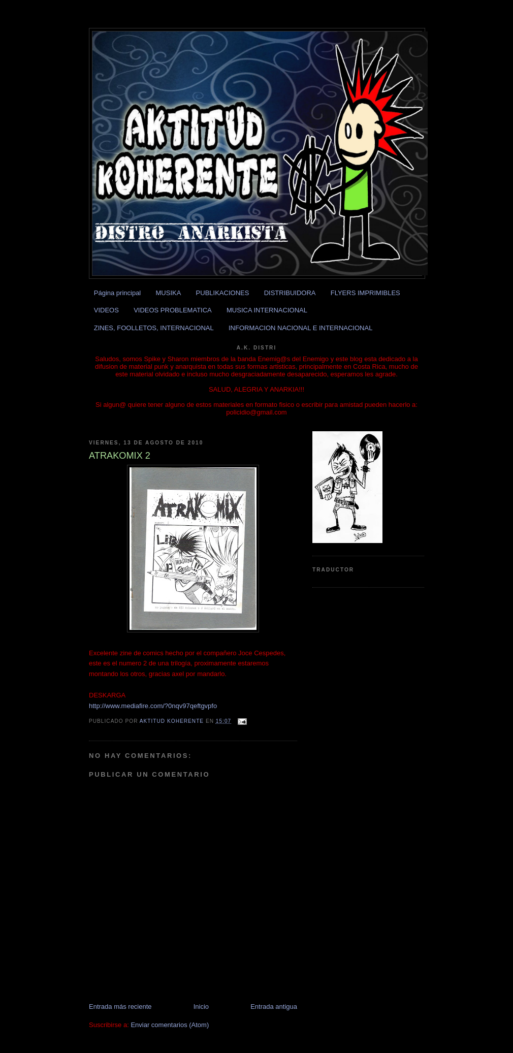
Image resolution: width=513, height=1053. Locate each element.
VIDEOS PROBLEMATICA (173, 310)
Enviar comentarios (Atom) (170, 1025)
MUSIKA (168, 293)
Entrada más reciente (120, 1006)
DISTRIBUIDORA (290, 293)
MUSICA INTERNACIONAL (267, 310)
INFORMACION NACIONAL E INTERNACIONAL (300, 328)
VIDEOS (106, 310)
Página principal (117, 293)
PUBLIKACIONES (222, 293)
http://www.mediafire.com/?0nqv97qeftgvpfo (153, 706)
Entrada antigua (273, 1006)
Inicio (201, 1006)
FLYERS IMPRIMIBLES (365, 293)
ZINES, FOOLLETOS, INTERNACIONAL (154, 328)
